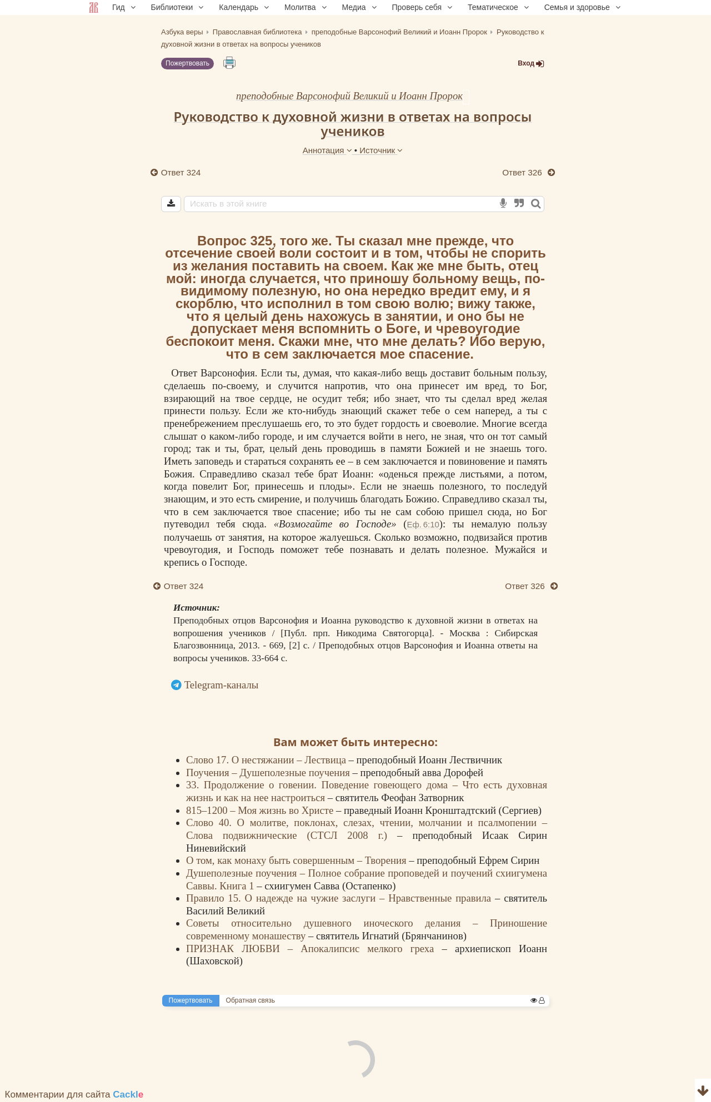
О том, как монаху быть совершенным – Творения (297, 860)
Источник (381, 150)
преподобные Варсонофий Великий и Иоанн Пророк (349, 96)
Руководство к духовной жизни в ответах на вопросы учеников (353, 123)
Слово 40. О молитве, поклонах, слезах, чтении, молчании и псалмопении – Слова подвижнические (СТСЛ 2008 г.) (366, 829)
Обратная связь (250, 1000)
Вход (531, 63)
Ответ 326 (523, 172)
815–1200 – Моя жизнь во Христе (261, 810)
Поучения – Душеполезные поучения (269, 772)
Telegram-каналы (221, 685)
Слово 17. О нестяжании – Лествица (267, 760)
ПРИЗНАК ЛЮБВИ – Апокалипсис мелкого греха (314, 948)
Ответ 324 (181, 172)
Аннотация (328, 150)
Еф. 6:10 (423, 524)
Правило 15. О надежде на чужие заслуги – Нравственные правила (340, 898)
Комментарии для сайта (74, 1094)
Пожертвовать (187, 63)
